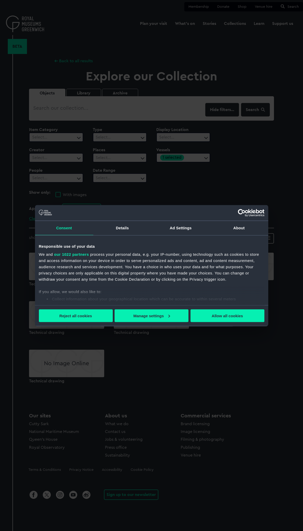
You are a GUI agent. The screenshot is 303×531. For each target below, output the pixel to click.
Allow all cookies (227, 315)
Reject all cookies (75, 315)
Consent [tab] (64, 227)
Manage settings (151, 315)
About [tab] (239, 227)
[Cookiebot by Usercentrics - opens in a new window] (241, 213)
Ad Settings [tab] (181, 227)
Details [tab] (122, 227)
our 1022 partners (71, 254)
